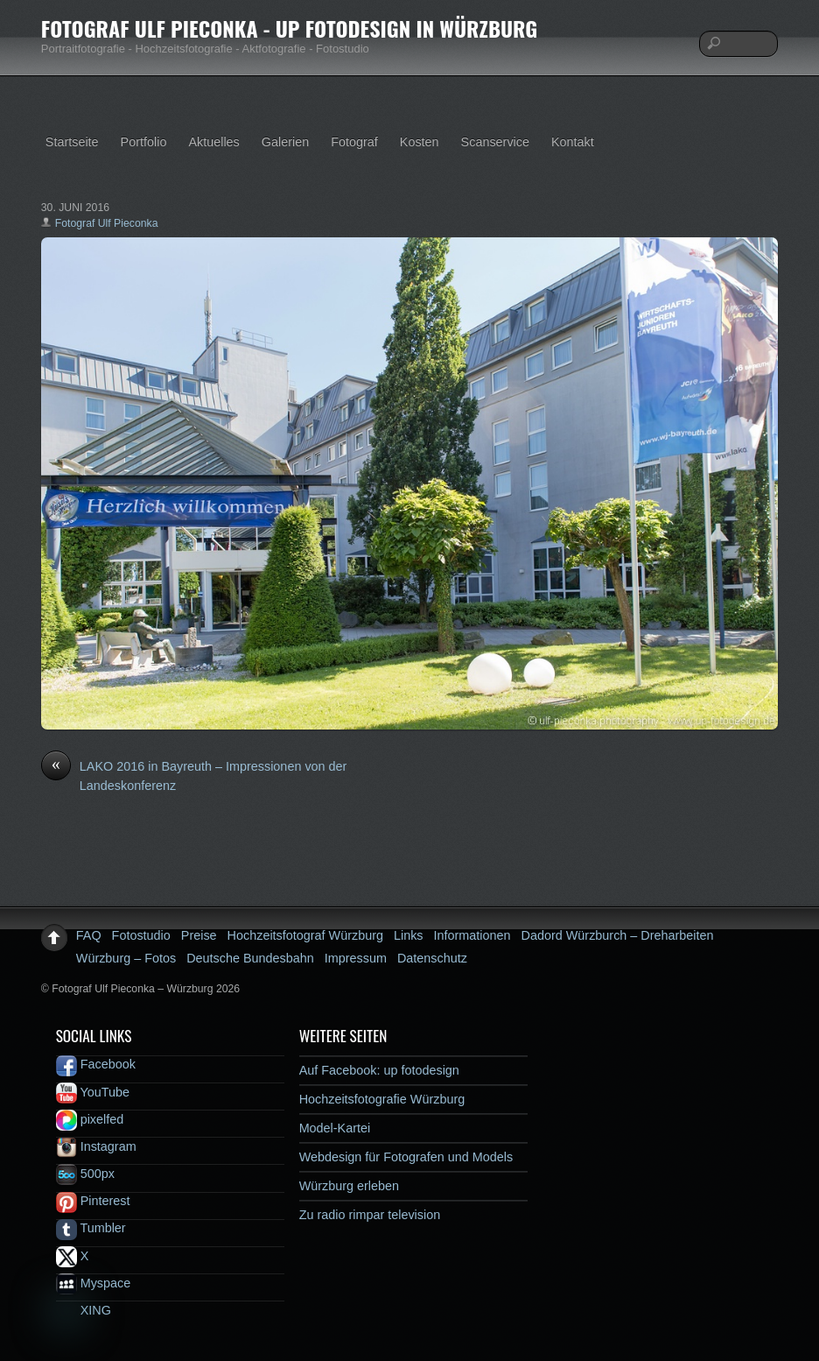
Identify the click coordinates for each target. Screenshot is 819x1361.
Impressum (356, 958)
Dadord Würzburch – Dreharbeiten (618, 935)
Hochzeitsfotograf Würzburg (305, 935)
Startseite (72, 142)
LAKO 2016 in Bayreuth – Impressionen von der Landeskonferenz (194, 775)
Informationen (472, 935)
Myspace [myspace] (93, 1283)
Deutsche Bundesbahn (250, 958)
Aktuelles (213, 142)
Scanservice (495, 142)
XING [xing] (83, 1310)
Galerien (285, 142)
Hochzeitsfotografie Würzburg (382, 1099)
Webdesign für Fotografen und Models (406, 1157)
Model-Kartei (335, 1128)
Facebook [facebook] (96, 1064)
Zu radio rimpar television (370, 1215)
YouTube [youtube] (93, 1092)
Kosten (419, 142)
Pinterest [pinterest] (93, 1201)
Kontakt (572, 142)
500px (85, 1174)
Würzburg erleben (349, 1186)
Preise (199, 935)
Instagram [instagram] (96, 1146)
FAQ (89, 935)
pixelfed (90, 1119)
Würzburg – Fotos (126, 958)
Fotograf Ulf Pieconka (106, 223)
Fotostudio (141, 935)
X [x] (72, 1256)
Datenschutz (432, 958)
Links (409, 935)
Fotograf (354, 142)
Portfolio (144, 142)
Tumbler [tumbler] (91, 1228)
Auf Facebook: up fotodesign (379, 1070)
